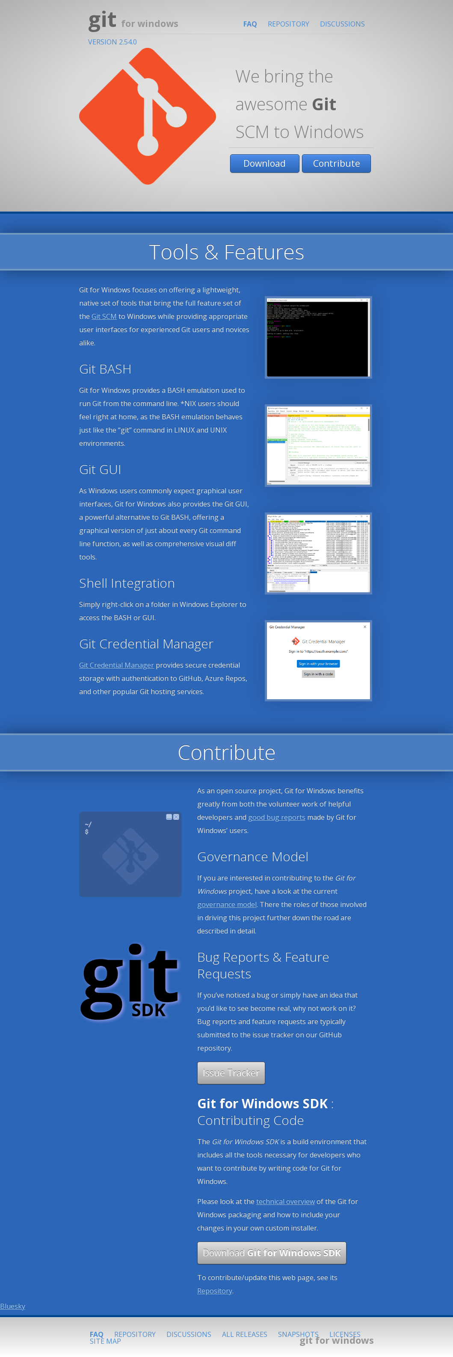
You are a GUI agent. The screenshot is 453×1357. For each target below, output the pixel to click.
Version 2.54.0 (112, 42)
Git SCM (104, 316)
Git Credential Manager (116, 665)
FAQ (250, 24)
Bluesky (12, 1306)
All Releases (244, 1334)
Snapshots (298, 1334)
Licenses (345, 1334)
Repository (288, 24)
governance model (227, 904)
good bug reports (276, 817)
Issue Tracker (231, 1073)
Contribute (336, 163)
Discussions (342, 24)
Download (264, 163)
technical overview (285, 1201)
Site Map (105, 1341)
